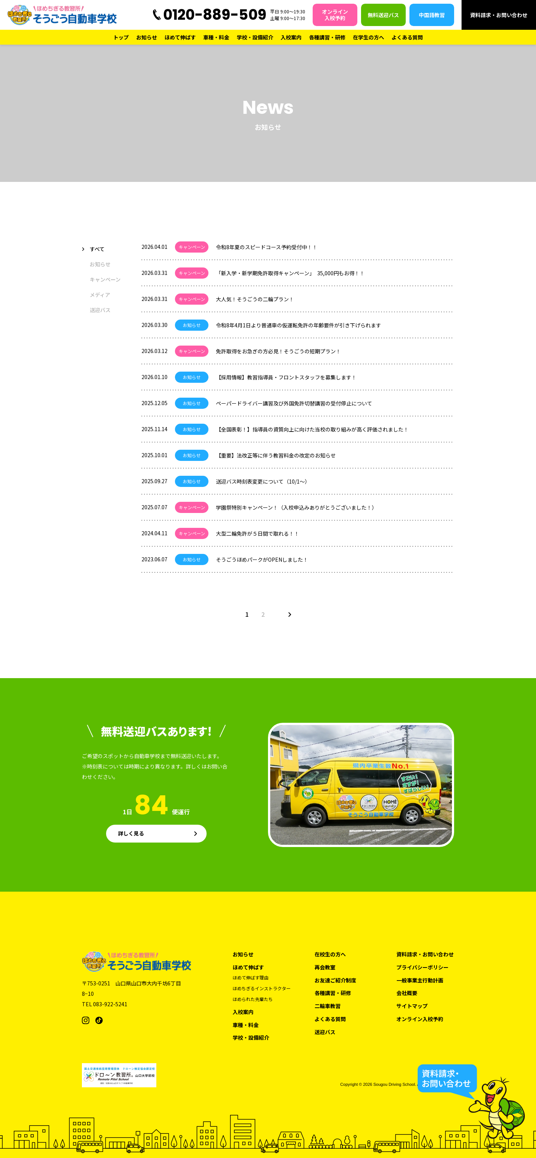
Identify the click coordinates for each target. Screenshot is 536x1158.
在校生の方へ (330, 954)
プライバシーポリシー (422, 967)
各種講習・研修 (327, 37)
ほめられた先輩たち (253, 999)
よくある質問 (407, 37)
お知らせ (146, 37)
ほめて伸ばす (180, 37)
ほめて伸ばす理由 (250, 977)
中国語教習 (432, 15)
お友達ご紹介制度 (335, 980)
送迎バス (100, 310)
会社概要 (406, 993)
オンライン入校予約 (335, 15)
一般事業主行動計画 (419, 980)
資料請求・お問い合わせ (498, 15)
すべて (97, 249)
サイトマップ (412, 1006)
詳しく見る (131, 833)
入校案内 (291, 37)
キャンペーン (105, 279)
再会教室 (325, 967)
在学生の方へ (368, 37)
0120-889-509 (215, 15)
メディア (100, 294)
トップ (121, 37)
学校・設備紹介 (255, 37)
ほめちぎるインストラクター (262, 988)
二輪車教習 (328, 1006)
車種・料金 (216, 37)
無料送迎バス (383, 15)
